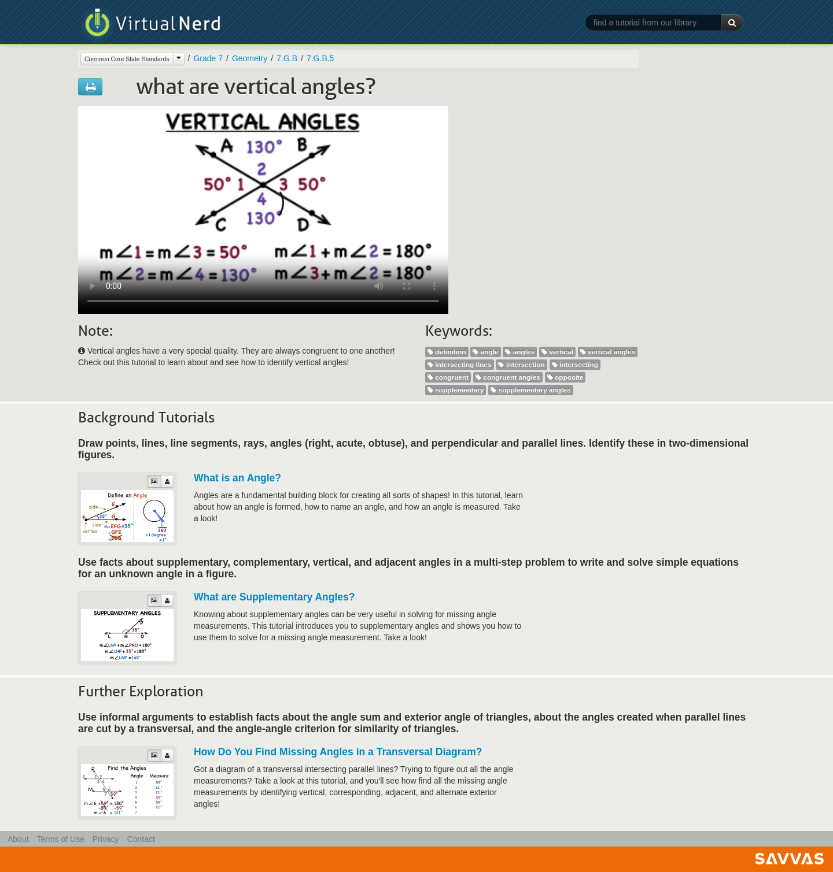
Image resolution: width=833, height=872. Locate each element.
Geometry (249, 58)
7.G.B (287, 58)
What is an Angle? (237, 478)
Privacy (106, 839)
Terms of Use (60, 839)
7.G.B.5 (320, 58)
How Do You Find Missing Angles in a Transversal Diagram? (338, 752)
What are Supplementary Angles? (274, 597)
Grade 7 (208, 58)
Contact (141, 839)
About (18, 839)
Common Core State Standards (126, 58)
